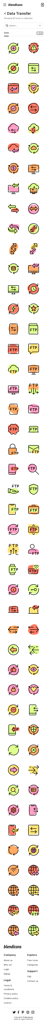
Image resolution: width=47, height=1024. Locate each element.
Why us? (8, 965)
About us (8, 960)
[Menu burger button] (5, 4)
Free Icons (32, 960)
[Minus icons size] (38, 33)
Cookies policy (11, 998)
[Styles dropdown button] (40, 26)
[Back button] (5, 13)
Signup (7, 974)
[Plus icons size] (41, 33)
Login (6, 969)
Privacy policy (11, 994)
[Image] (13, 48)
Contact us (32, 981)
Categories (32, 965)
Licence (7, 1003)
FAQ (29, 976)
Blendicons (29, 1017)
